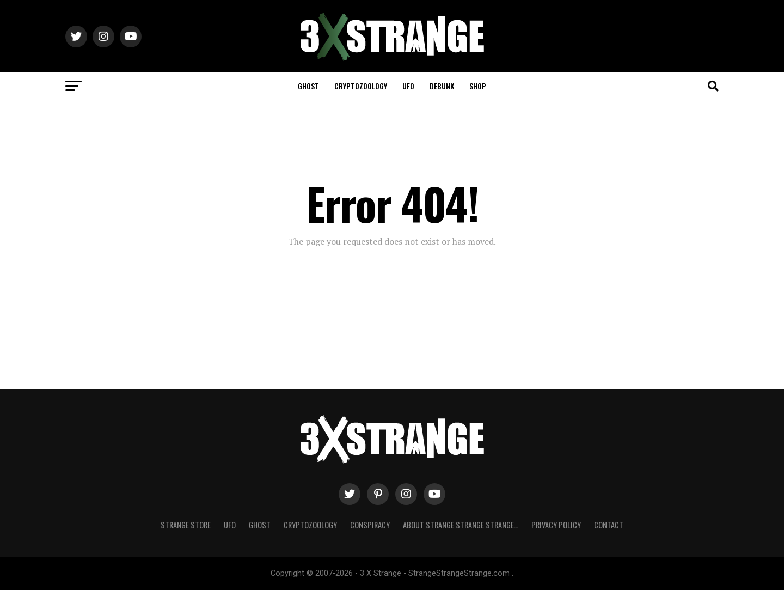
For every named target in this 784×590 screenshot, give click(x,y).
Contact (608, 525)
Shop (477, 86)
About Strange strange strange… (460, 525)
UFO (408, 86)
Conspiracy (370, 525)
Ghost (308, 86)
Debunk (442, 86)
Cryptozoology (360, 86)
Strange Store (186, 525)
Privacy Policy (556, 525)
